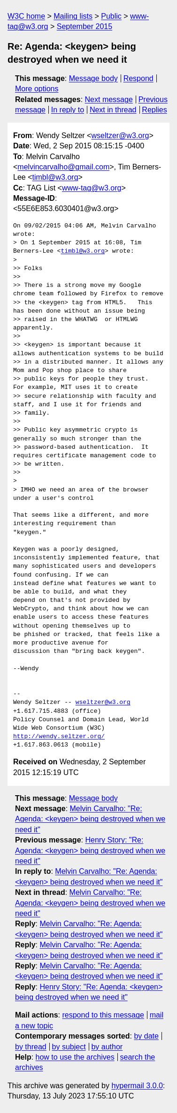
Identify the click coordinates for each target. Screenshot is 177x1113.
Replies (154, 110)
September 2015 (84, 26)
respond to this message (103, 1015)
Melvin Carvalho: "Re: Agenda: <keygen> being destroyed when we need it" (90, 819)
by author (107, 1047)
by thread (30, 1047)
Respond (138, 78)
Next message (109, 99)
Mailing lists (73, 16)
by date (146, 1036)
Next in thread (113, 110)
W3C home (26, 16)
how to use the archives (75, 1057)
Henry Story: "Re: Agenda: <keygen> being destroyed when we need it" (90, 850)
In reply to (67, 110)
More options (37, 89)
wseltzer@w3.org (120, 135)
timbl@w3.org (55, 177)
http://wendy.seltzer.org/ (59, 736)
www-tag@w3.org (92, 188)
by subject (69, 1047)
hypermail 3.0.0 (136, 1086)
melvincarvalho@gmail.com (63, 167)
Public (111, 16)
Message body (93, 78)
